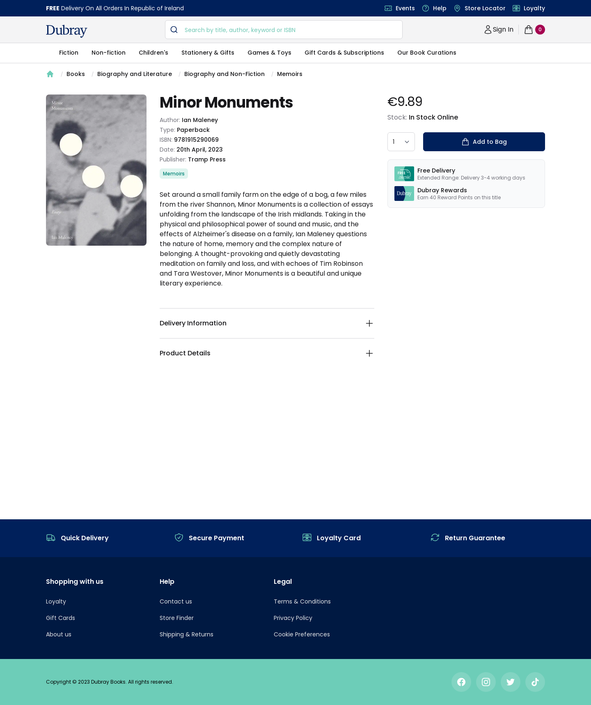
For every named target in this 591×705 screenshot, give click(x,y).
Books (75, 74)
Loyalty (534, 8)
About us (58, 634)
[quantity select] (401, 141)
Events (405, 8)
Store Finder (177, 618)
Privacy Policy (293, 618)
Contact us (176, 601)
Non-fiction (109, 52)
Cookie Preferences (302, 634)
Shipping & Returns (186, 634)
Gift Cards (60, 618)
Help (440, 8)
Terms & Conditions (302, 601)
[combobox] (284, 29)
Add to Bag (484, 142)
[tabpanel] (96, 170)
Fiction (68, 52)
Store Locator (485, 8)
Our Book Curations (426, 52)
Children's (153, 52)
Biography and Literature (134, 74)
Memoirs (289, 74)
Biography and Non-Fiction (224, 74)
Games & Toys (269, 52)
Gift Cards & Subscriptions (344, 52)
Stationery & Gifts (207, 52)
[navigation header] (66, 31)
